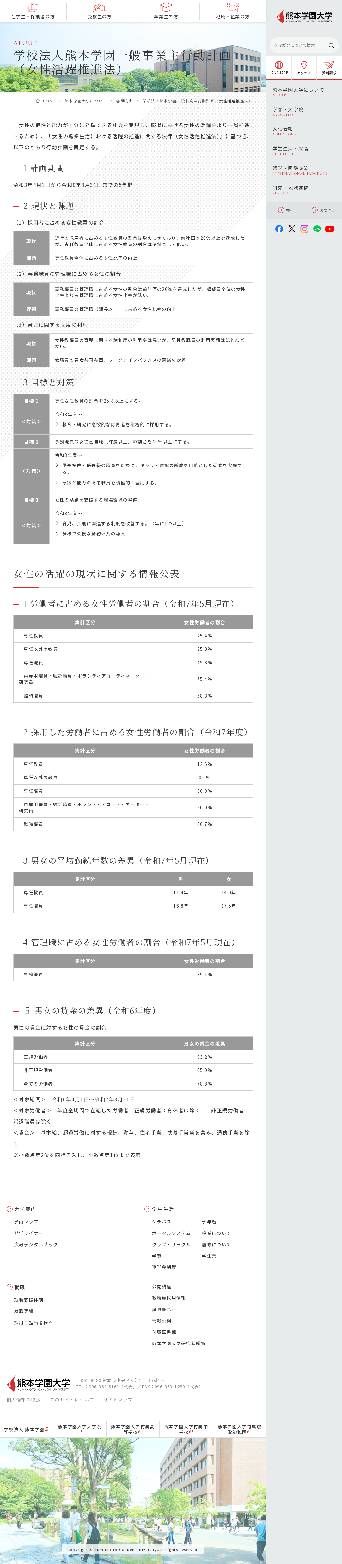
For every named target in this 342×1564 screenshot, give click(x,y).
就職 (19, 1287)
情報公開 (162, 1320)
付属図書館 (164, 1332)
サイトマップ (117, 1399)
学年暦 (209, 1221)
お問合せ (324, 210)
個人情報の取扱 (24, 1399)
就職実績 (24, 1311)
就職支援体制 (28, 1299)
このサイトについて (72, 1399)
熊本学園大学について (86, 100)
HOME (49, 100)
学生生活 (163, 1209)
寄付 (286, 210)
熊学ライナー (28, 1233)
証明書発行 (164, 1309)
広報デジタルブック (36, 1244)
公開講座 (162, 1286)
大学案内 (25, 1209)
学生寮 (209, 1256)
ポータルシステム (171, 1233)
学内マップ (26, 1221)
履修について (216, 1244)
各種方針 (124, 100)
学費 (157, 1256)
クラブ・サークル (171, 1244)
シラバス (162, 1221)
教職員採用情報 (169, 1298)
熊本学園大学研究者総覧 (178, 1343)
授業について (216, 1233)
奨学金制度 (164, 1267)
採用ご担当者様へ (33, 1322)
